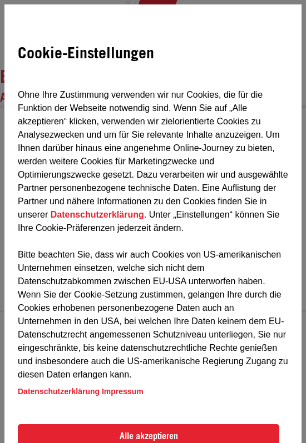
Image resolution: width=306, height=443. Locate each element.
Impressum (123, 391)
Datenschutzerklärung (97, 214)
